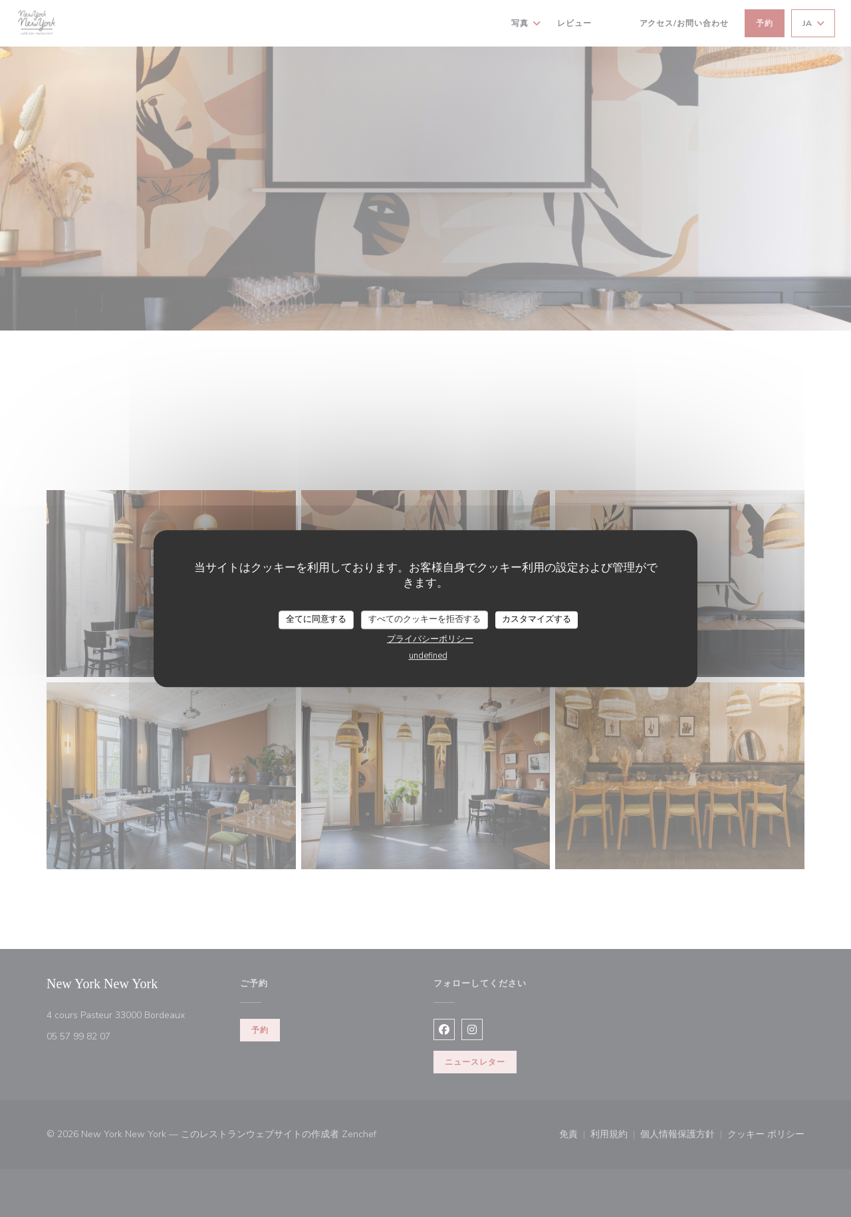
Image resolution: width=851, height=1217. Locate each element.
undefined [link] (428, 656)
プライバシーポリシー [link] (430, 639)
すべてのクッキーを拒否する (424, 619)
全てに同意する (316, 619)
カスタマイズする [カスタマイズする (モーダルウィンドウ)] (536, 619)
